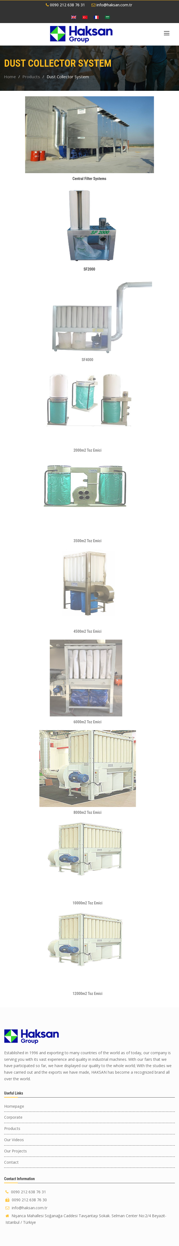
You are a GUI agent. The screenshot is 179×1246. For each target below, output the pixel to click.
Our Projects (15, 1151)
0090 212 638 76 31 (65, 4)
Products (31, 76)
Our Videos (14, 1139)
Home (10, 76)
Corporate (13, 1117)
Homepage (14, 1106)
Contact (11, 1162)
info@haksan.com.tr (112, 4)
